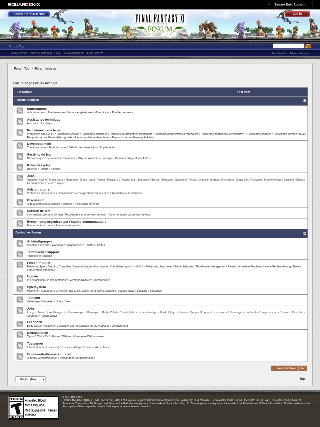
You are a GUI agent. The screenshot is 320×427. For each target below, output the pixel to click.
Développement (39, 144)
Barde (155, 179)
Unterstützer (63, 301)
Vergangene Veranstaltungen (77, 357)
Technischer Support (43, 252)
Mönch (42, 312)
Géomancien (34, 183)
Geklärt (52, 266)
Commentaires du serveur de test (129, 214)
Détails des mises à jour (83, 147)
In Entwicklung (36, 279)
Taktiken (33, 298)
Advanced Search (300, 53)
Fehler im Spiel (38, 263)
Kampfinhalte (126, 290)
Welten (66, 336)
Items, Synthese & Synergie (99, 290)
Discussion (35, 200)
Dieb (105, 312)
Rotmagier (93, 312)
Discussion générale (86, 203)
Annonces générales (79, 112)
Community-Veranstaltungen (49, 354)
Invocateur (227, 179)
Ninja (192, 179)
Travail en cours (36, 147)
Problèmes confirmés (95, 133)
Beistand (141, 290)
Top (302, 368)
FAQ (57, 52)
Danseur (289, 179)
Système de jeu (39, 154)
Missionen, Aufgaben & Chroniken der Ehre (53, 290)
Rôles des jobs (38, 165)
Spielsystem (36, 287)
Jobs (30, 176)
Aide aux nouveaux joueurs (43, 203)
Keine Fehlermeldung (277, 266)
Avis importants (36, 112)
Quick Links (93, 52)
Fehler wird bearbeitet (159, 266)
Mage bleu (242, 179)
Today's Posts (18, 52)
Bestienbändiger (148, 312)
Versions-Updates (80, 279)
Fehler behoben (184, 266)
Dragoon (205, 312)
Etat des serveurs (122, 112)
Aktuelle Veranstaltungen (42, 357)
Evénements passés (68, 225)
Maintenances (56, 112)
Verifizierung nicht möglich (128, 266)
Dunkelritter (129, 312)
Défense (32, 168)
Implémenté (107, 147)
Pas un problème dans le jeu (92, 137)
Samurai (184, 312)
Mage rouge (87, 179)
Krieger (31, 312)
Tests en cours (57, 147)
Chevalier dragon (208, 179)
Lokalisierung (120, 325)
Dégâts (44, 168)
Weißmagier (56, 312)
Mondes (67, 203)
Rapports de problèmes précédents (133, 137)
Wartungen (58, 244)
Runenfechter (48, 315)
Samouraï (181, 179)
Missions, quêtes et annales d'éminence (51, 158)
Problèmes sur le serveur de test (85, 214)
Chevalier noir (127, 179)
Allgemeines (74, 244)
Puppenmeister (269, 312)
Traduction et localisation (127, 193)
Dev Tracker (279, 53)
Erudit (300, 179)
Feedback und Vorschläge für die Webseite (83, 325)
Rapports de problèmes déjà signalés (49, 137)
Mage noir (72, 179)
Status (101, 244)
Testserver (35, 343)
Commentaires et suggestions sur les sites (84, 193)
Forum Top (16, 46)
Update (32, 276)
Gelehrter (298, 312)
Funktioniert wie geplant (210, 266)
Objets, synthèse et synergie (96, 158)
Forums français (27, 100)
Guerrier (32, 179)
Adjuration (134, 158)
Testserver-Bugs (71, 347)
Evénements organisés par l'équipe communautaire (66, 221)
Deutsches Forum (28, 232)
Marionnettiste (272, 179)
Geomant (32, 315)
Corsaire (257, 179)
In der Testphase (57, 279)
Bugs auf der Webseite (41, 325)
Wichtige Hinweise (38, 244)
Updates (89, 244)
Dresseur (143, 179)
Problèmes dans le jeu (44, 130)
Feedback (34, 322)
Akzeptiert (65, 266)
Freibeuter (252, 312)
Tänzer (285, 312)
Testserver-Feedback (96, 347)
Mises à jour (102, 112)
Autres (147, 158)
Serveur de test (38, 211)
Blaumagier (237, 312)
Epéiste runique (54, 183)
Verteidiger (33, 301)
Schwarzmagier (75, 312)
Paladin (111, 179)
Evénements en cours (40, 225)
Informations (37, 109)
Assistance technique (43, 119)
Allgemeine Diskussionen (88, 336)
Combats (120, 158)
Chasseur (167, 179)
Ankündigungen (39, 241)
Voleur (101, 179)
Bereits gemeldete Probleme (245, 266)
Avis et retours (38, 189)
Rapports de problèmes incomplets (131, 133)
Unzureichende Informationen (91, 266)
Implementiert (102, 279)
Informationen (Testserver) (43, 347)
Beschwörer (220, 312)
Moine (43, 179)
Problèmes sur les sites (41, 193)
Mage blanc (56, 179)
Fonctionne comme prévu (289, 133)
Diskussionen (37, 333)
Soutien (55, 168)
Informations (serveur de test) (45, 214)
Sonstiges (156, 290)
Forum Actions (71, 52)
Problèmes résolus (67, 133)
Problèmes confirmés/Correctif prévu (223, 133)
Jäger (173, 312)
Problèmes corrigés (259, 133)
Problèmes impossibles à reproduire (176, 133)
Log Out (299, 14)
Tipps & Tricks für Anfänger (43, 336)
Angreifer (48, 301)
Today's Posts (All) (41, 52)
